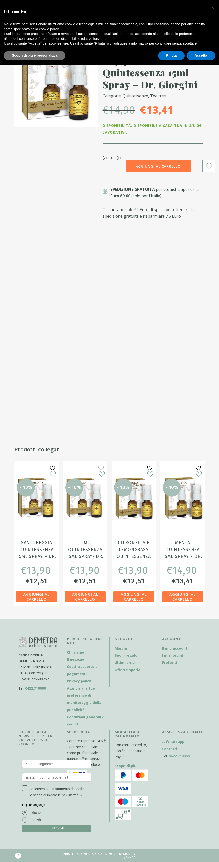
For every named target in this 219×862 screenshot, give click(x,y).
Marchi (121, 648)
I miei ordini (172, 655)
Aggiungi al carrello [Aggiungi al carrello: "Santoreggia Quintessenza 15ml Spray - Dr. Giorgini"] (36, 597)
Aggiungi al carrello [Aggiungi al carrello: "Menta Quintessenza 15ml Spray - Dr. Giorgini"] (182, 597)
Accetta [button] (200, 55)
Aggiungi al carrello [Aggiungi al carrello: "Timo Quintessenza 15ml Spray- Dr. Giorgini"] (85, 597)
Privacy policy (79, 681)
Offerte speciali (128, 669)
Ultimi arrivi (125, 662)
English (35, 820)
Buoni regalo (126, 655)
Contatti (169, 748)
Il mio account (174, 648)
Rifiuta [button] (171, 55)
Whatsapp (173, 741)
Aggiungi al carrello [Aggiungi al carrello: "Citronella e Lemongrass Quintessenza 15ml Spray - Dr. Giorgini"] (134, 597)
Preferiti (169, 662)
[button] (213, 8)
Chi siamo (75, 652)
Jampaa (130, 857)
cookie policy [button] (49, 29)
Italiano (35, 812)
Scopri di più (125, 765)
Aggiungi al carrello (158, 166)
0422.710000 (35, 688)
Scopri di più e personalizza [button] (34, 55)
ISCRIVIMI (57, 828)
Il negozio (75, 659)
